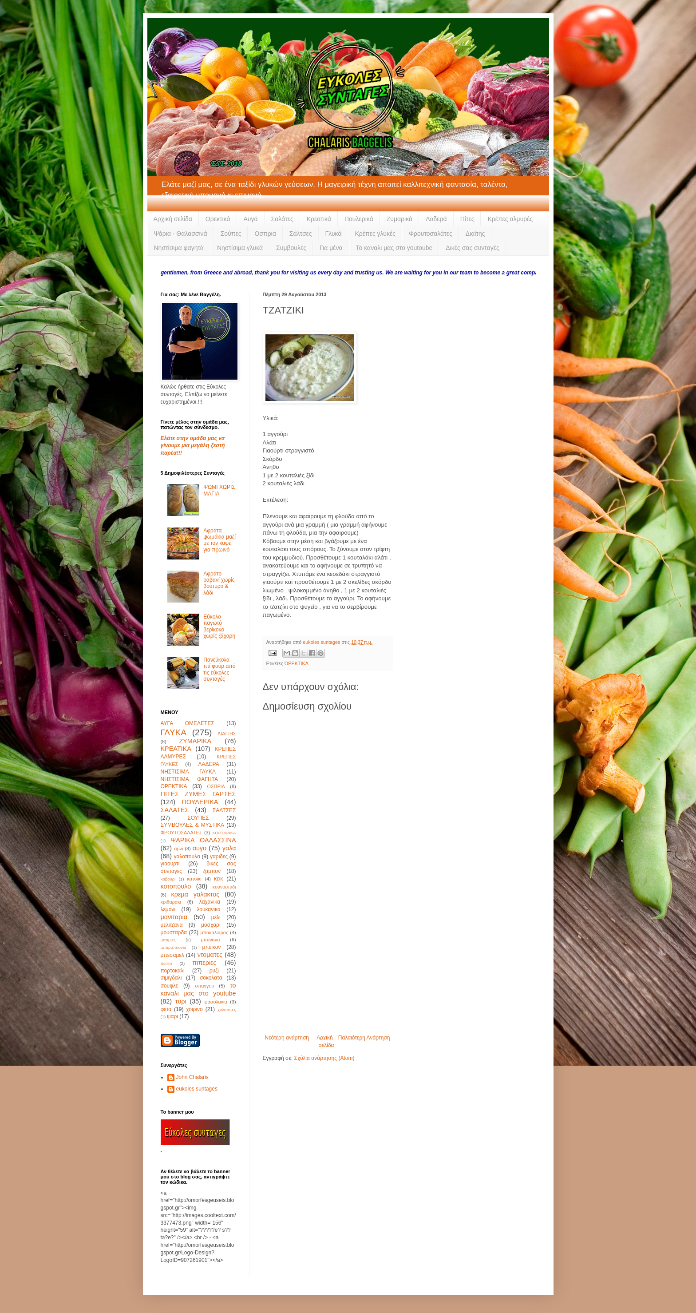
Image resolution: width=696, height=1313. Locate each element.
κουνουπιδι (224, 886)
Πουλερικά (358, 218)
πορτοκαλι (173, 971)
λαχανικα (209, 902)
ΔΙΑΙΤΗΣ (227, 733)
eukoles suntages (197, 1089)
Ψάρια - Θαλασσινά (180, 233)
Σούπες (231, 233)
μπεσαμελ (172, 955)
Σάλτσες (300, 233)
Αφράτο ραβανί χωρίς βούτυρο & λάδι (218, 583)
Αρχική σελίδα (173, 218)
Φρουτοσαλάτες (430, 233)
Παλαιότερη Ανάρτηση (364, 1038)
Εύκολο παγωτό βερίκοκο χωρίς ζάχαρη (219, 626)
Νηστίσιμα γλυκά (240, 247)
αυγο (199, 848)
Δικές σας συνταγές (472, 247)
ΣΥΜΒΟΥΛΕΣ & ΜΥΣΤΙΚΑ (192, 825)
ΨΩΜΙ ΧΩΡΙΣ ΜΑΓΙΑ (219, 490)
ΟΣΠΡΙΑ (216, 786)
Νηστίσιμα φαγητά (179, 247)
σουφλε (169, 986)
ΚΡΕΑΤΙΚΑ (176, 748)
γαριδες (219, 856)
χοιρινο (194, 1009)
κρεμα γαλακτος (195, 894)
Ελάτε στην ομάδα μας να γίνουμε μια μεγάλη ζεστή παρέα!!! (193, 445)
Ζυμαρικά (399, 218)
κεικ (218, 879)
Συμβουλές (291, 247)
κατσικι (194, 878)
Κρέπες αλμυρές (510, 218)
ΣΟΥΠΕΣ (198, 818)
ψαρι (172, 1016)
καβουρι (168, 879)
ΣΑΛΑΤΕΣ (175, 809)
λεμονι (168, 909)
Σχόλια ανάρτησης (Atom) (324, 1058)
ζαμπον (212, 871)
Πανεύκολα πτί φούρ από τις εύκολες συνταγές (219, 669)
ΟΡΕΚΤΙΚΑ (296, 663)
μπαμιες (168, 939)
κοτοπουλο (176, 886)
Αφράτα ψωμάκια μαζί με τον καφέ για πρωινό (219, 540)
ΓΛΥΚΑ (174, 732)
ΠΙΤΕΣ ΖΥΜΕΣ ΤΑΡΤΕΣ (198, 793)
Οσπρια (265, 233)
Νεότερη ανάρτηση (287, 1038)
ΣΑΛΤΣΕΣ (224, 810)
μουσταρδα (174, 932)
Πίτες (467, 218)
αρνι (178, 848)
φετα (166, 1009)
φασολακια (215, 1001)
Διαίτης (475, 233)
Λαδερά (436, 218)
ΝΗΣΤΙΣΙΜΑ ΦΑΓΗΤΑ (189, 779)
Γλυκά (333, 233)
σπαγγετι (204, 985)
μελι (216, 917)
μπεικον (211, 947)
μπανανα (210, 939)
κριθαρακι (171, 901)
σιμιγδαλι (171, 978)
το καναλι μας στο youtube (198, 989)
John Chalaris (192, 1077)
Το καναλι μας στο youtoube (394, 247)
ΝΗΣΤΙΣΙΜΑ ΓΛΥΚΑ (188, 772)
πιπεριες (204, 962)
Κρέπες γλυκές (375, 233)
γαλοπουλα (187, 856)
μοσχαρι (210, 925)
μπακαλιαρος (214, 932)
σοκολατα (211, 978)
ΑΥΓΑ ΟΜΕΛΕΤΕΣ (187, 723)
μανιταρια (174, 916)
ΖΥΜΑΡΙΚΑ (195, 741)
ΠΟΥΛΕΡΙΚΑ (200, 801)
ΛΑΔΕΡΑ (208, 764)
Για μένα (331, 247)
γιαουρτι (170, 864)
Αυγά (251, 218)
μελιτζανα (172, 925)
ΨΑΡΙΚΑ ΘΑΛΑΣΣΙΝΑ (203, 840)
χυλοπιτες (227, 1009)
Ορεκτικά (218, 218)
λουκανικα (208, 909)
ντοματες (210, 954)
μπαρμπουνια (173, 947)
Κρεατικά (319, 218)
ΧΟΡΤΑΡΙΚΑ (224, 832)
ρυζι (214, 971)
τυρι (180, 1001)
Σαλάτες (282, 218)
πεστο (166, 963)
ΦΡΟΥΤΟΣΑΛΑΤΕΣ (181, 832)
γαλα (229, 848)
